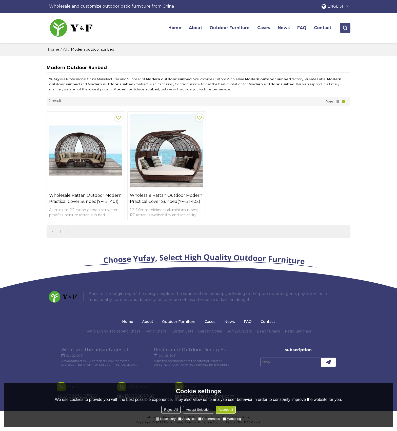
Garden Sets (182, 333)
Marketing (232, 419)
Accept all (226, 410)
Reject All (171, 410)
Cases (263, 27)
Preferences (209, 419)
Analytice (187, 419)
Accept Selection (198, 410)
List (337, 101)
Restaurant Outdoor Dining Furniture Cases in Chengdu (192, 352)
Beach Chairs (268, 333)
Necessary (165, 419)
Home (175, 27)
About (195, 27)
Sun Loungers (239, 333)
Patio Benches (298, 333)
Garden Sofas (210, 333)
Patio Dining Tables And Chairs (113, 333)
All (65, 49)
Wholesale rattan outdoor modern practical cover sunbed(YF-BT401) (77, 197)
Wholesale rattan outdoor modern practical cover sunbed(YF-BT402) (153, 197)
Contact (322, 27)
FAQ (302, 27)
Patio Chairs (155, 333)
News (284, 27)
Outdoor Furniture (230, 27)
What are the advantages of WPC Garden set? (99, 352)
